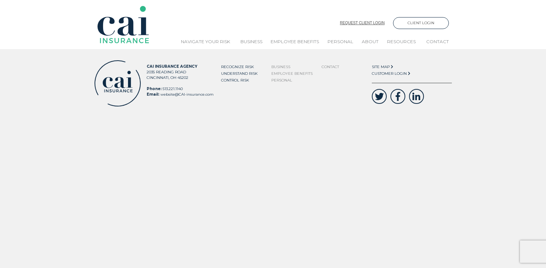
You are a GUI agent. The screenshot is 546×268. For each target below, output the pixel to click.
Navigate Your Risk (205, 41)
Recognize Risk (237, 66)
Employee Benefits (295, 41)
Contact (437, 41)
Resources (401, 41)
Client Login (421, 22)
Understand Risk (239, 73)
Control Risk (235, 80)
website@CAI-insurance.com (187, 94)
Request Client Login (362, 23)
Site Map (382, 66)
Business (251, 41)
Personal (340, 41)
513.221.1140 (173, 88)
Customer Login (391, 73)
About (370, 41)
